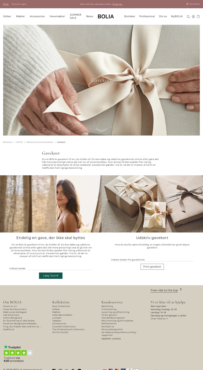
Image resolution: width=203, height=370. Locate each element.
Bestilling (107, 306)
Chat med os (158, 318)
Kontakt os (108, 326)
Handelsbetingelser (113, 317)
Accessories (59, 323)
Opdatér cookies (111, 338)
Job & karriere (11, 315)
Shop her (117, 4)
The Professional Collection (68, 329)
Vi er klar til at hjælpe (168, 302)
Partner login (19, 4)
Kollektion (60, 302)
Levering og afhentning (115, 312)
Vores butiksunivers (14, 309)
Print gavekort (152, 266)
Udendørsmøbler (62, 315)
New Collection (61, 306)
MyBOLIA (8, 329)
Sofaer (56, 309)
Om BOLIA (12, 302)
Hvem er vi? (10, 306)
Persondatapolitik (112, 329)
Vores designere (12, 317)
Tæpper (57, 320)
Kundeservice (112, 302)
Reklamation (109, 323)
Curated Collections (64, 326)
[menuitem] (8, 16)
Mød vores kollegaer (15, 312)
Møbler (56, 312)
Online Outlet (60, 332)
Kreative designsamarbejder (20, 323)
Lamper (57, 317)
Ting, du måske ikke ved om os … (22, 326)
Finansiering (109, 309)
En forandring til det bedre (19, 320)
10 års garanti (109, 315)
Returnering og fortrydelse (117, 320)
